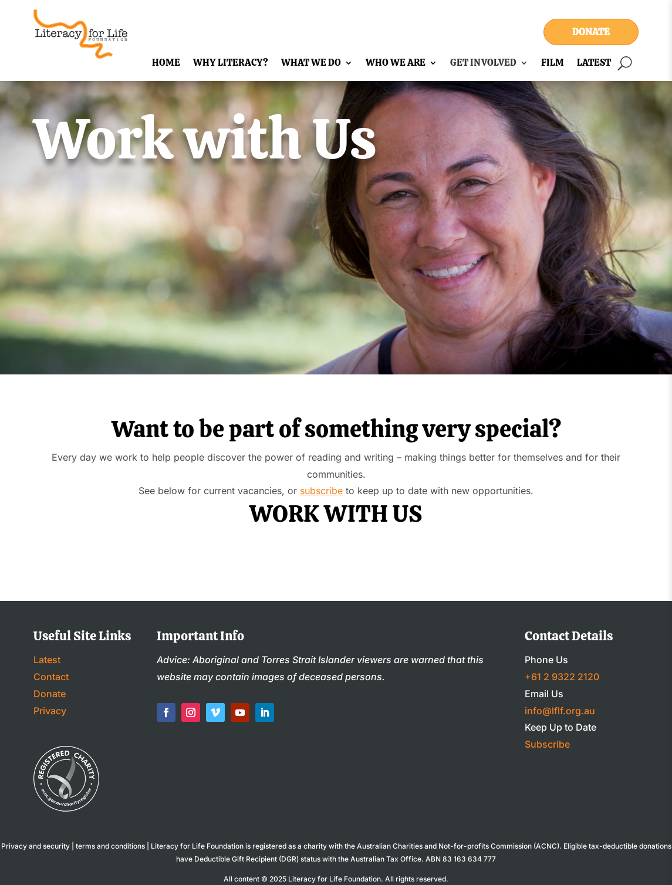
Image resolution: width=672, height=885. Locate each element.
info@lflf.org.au (560, 711)
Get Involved (483, 64)
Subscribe (547, 744)
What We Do (311, 64)
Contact (51, 677)
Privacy (49, 711)
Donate (591, 32)
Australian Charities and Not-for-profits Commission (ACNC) (458, 846)
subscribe (321, 490)
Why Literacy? (230, 64)
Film (552, 64)
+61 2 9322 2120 (562, 677)
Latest (594, 64)
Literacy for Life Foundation (334, 878)
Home (166, 64)
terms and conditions (110, 846)
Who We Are (396, 64)
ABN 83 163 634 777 (461, 858)
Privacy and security (35, 846)
